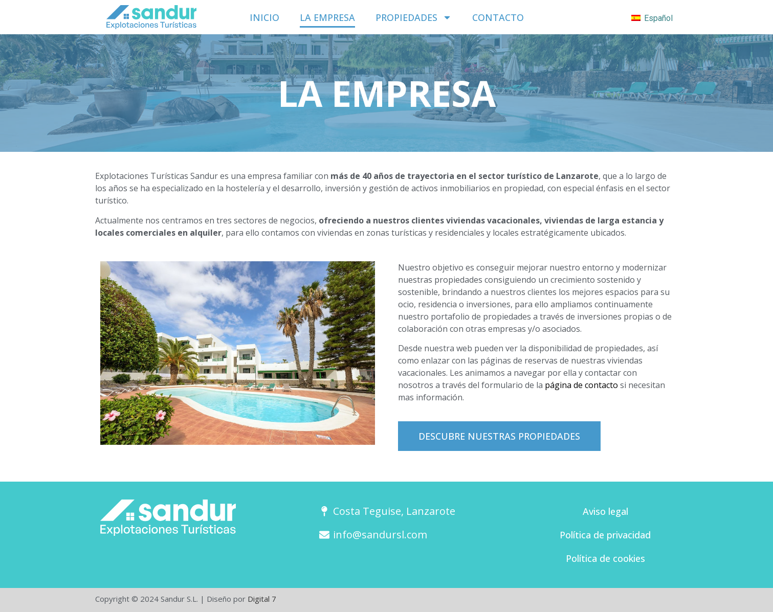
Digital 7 (262, 599)
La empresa (327, 17)
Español (652, 18)
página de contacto (581, 385)
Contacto (498, 17)
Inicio (264, 17)
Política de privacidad (605, 535)
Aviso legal (605, 511)
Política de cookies (605, 558)
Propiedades (414, 17)
